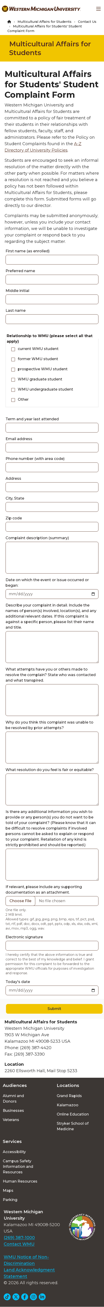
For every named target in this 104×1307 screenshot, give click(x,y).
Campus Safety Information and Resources (18, 1166)
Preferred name (20, 271)
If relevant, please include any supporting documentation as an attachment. (44, 890)
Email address (19, 439)
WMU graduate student (40, 379)
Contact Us (87, 22)
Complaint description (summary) (37, 538)
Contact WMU (19, 1244)
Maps (8, 1190)
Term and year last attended (32, 419)
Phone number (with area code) (35, 458)
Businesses (13, 1110)
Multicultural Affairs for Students (44, 22)
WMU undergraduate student (45, 389)
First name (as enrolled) (28, 251)
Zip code (14, 518)
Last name (16, 310)
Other (23, 399)
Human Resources (20, 1181)
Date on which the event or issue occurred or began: (47, 583)
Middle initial (17, 290)
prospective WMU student (43, 369)
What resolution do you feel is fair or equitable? (50, 770)
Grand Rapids (69, 1096)
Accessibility (14, 1152)
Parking (10, 1200)
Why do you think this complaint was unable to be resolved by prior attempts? (49, 725)
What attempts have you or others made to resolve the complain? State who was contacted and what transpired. (51, 675)
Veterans (11, 1120)
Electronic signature (24, 937)
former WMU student (38, 359)
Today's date (18, 982)
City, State (15, 498)
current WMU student (38, 349)
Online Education (73, 1114)
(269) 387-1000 (19, 1237)
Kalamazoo (67, 1105)
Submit (54, 1009)
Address (13, 478)
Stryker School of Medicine (73, 1126)
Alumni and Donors (13, 1099)
